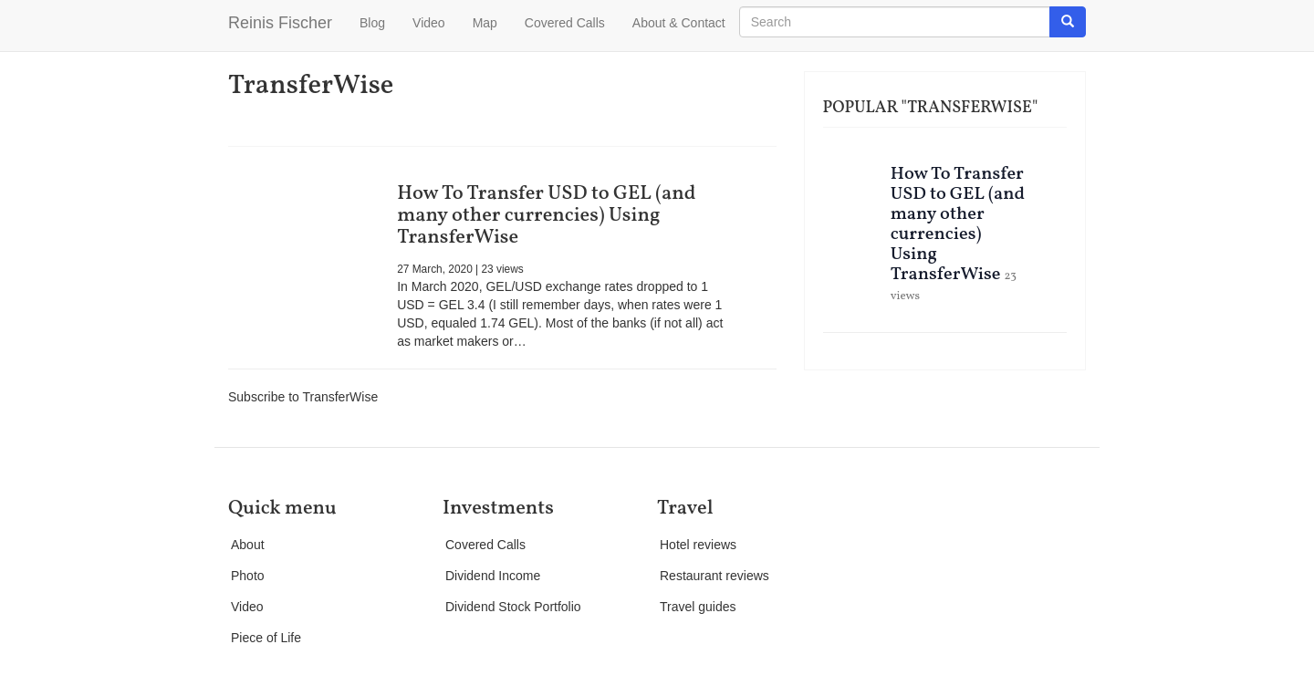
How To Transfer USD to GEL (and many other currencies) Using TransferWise (546, 216)
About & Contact (678, 23)
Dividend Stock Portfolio (513, 606)
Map (485, 23)
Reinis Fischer (280, 23)
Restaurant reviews (714, 575)
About (248, 544)
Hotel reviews (698, 544)
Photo (248, 575)
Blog (372, 23)
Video (428, 23)
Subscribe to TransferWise (303, 397)
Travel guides (698, 606)
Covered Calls (565, 23)
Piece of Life (266, 637)
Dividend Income (492, 575)
